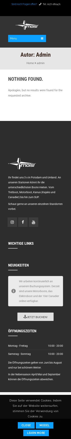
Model (45, 425)
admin (40, 63)
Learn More (36, 432)
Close (26, 425)
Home (30, 63)
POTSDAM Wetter (35, 135)
